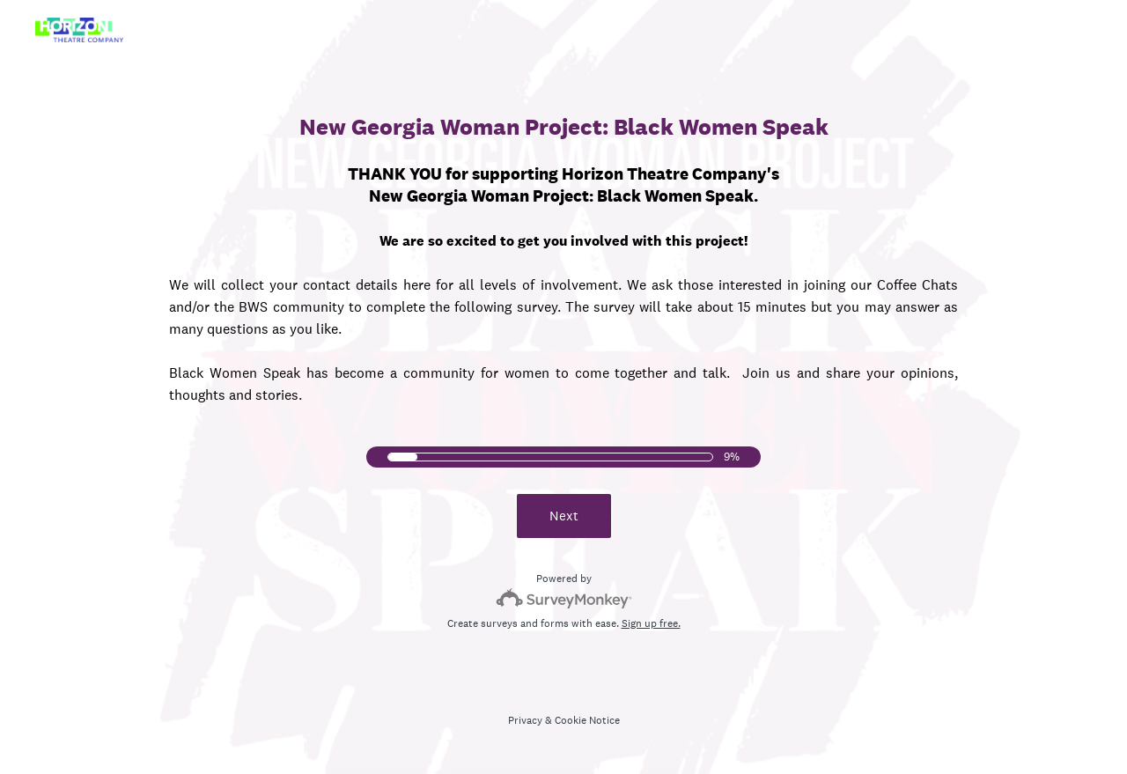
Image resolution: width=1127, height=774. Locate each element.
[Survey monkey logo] (564, 598)
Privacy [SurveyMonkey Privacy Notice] (525, 720)
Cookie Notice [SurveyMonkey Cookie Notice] (587, 720)
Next (563, 515)
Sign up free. (651, 623)
